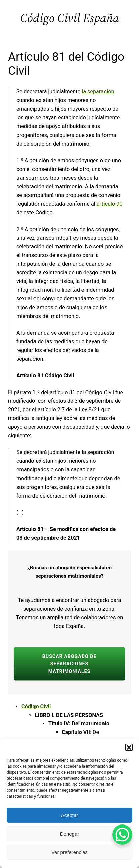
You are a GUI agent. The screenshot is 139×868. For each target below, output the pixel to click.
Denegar (69, 834)
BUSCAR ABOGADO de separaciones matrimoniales (69, 663)
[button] (129, 747)
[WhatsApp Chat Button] (122, 834)
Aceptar (69, 815)
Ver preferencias (69, 852)
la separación (98, 91)
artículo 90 (110, 204)
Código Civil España (69, 18)
